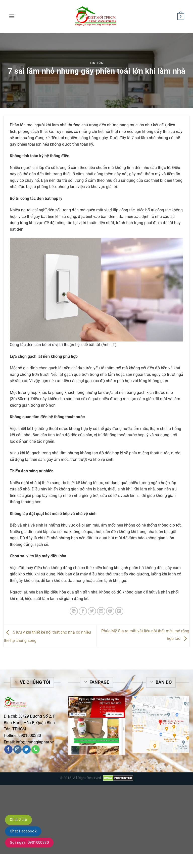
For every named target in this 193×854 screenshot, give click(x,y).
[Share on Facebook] (83, 611)
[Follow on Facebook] (8, 749)
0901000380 (29, 735)
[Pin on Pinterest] (110, 611)
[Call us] (35, 749)
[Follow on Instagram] (17, 749)
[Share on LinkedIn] (119, 611)
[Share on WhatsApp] (74, 611)
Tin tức (97, 63)
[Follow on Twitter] (26, 749)
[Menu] (12, 16)
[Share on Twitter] (92, 611)
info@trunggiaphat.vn (35, 742)
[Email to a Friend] (101, 611)
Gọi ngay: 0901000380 (29, 842)
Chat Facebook (23, 831)
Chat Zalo (18, 819)
